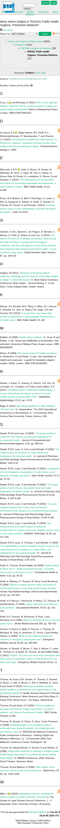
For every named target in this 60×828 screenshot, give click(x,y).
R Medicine (20, 44)
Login (53, 3)
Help (55, 12)
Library (33, 820)
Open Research (24, 823)
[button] (45, 34)
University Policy (41, 823)
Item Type (41, 72)
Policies (43, 12)
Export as (5, 33)
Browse (45, 3)
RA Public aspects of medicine (36, 48)
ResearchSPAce (38, 812)
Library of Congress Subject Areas (25, 41)
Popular (17, 12)
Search (30, 14)
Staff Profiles (44, 820)
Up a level (6, 30)
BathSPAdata (22, 820)
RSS (56, 33)
